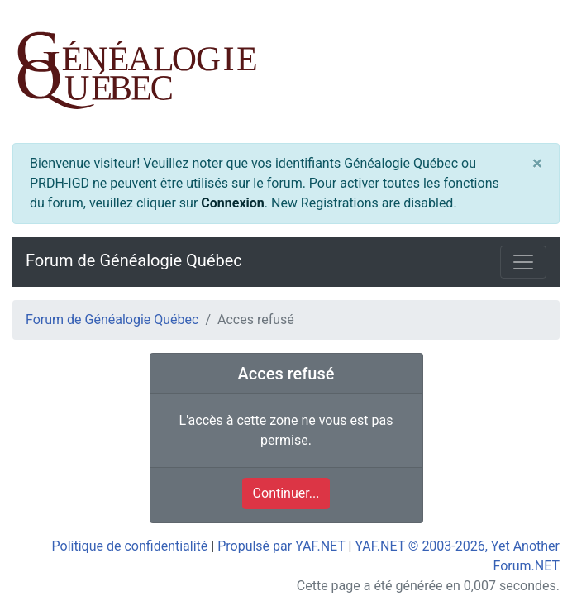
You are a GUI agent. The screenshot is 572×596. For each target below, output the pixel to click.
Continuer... (286, 493)
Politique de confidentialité (130, 546)
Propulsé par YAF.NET (281, 546)
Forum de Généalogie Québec (134, 260)
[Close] (537, 163)
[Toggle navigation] (523, 262)
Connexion (232, 203)
